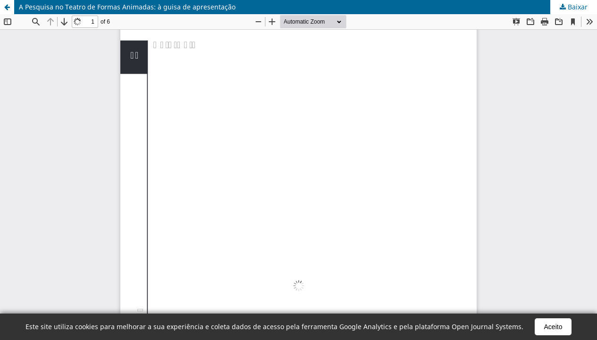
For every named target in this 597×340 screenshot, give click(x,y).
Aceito (553, 327)
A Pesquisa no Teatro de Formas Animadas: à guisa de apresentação (127, 6)
